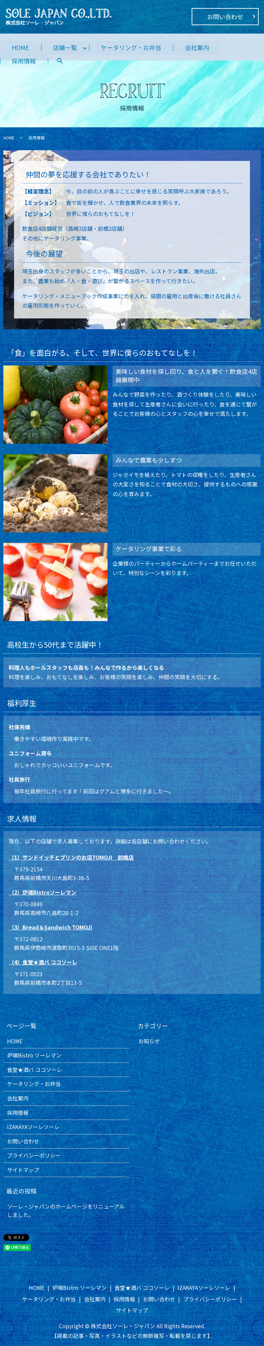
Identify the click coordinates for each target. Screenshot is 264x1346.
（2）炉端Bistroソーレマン (42, 892)
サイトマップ (23, 1170)
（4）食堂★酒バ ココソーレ (43, 962)
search (60, 61)
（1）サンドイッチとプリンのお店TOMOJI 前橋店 (71, 857)
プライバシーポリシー (34, 1155)
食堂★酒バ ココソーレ (34, 1070)
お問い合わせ (225, 16)
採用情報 (24, 60)
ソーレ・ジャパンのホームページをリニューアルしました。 (66, 1210)
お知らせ (149, 1041)
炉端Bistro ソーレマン (34, 1055)
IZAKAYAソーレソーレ (33, 1127)
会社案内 (198, 47)
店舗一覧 (66, 47)
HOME (20, 47)
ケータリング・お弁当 (132, 47)
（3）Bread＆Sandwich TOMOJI (50, 927)
